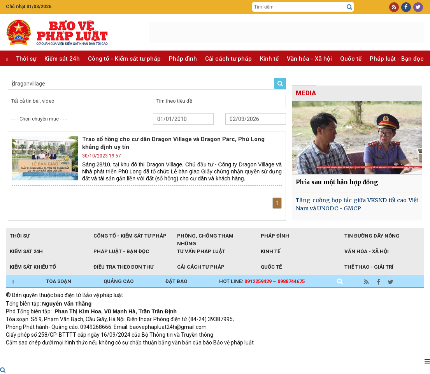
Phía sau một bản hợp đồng (337, 182)
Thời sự (26, 58)
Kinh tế (269, 58)
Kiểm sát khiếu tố (33, 267)
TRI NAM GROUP (29, 353)
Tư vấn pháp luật (201, 251)
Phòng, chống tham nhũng (205, 236)
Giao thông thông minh (84, 353)
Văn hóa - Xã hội (309, 58)
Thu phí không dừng (144, 353)
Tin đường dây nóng (372, 236)
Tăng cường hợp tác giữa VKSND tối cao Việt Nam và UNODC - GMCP (357, 204)
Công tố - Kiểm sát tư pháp (124, 58)
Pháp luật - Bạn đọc (397, 58)
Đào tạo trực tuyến (198, 353)
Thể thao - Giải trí (368, 267)
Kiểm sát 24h (62, 58)
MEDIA (306, 93)
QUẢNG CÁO (118, 281)
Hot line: (262, 281)
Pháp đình (183, 58)
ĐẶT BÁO (176, 281)
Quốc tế (351, 58)
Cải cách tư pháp (228, 58)
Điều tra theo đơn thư (123, 267)
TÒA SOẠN (58, 281)
